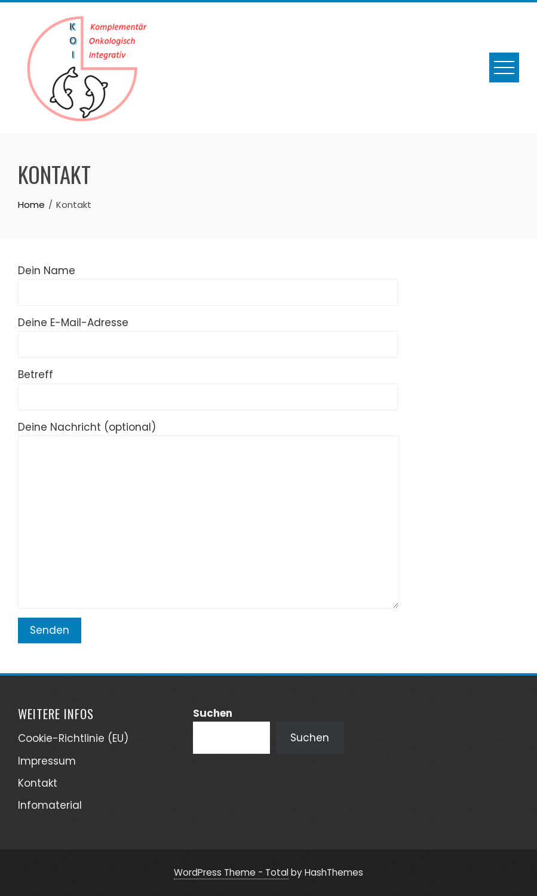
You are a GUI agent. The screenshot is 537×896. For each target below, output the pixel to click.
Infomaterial (50, 805)
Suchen (212, 713)
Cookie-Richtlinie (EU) (73, 738)
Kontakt (37, 783)
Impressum (47, 761)
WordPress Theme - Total (231, 872)
